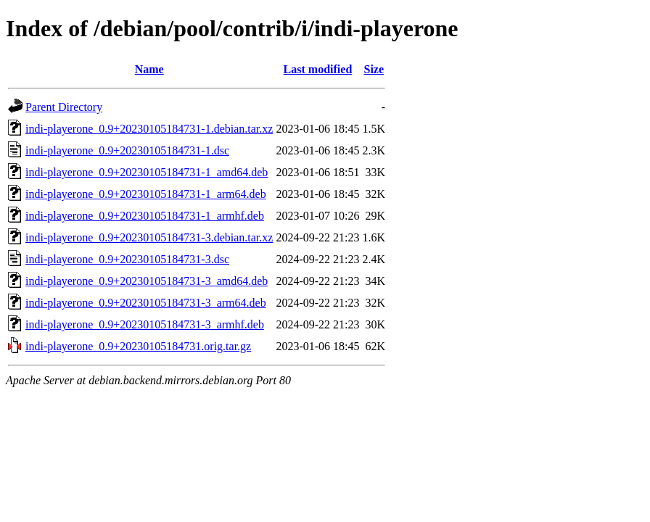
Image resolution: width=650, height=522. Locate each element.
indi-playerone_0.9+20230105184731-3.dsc (127, 259)
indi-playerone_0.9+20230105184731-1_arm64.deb (145, 194)
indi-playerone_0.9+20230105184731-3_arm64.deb (145, 303)
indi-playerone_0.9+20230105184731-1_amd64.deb (146, 172)
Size (374, 69)
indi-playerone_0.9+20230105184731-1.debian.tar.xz (149, 129)
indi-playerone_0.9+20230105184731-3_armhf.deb (144, 324)
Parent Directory (63, 107)
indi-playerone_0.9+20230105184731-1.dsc (127, 150)
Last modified (318, 69)
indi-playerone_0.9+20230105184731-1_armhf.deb (144, 216)
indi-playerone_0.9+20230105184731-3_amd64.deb (146, 281)
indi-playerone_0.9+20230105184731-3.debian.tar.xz (149, 237)
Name (149, 69)
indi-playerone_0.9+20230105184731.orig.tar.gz (138, 346)
